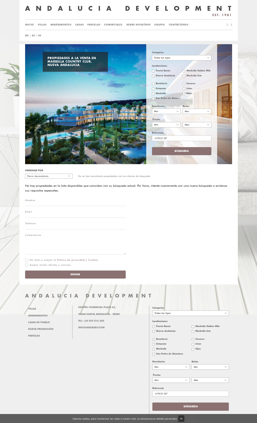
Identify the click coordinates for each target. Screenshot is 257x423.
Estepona (161, 88)
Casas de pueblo (39, 322)
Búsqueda (182, 151)
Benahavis (161, 83)
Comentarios (33, 235)
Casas (79, 25)
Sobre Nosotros (138, 25)
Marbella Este (194, 76)
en (27, 35)
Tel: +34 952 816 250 (91, 321)
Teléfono (30, 223)
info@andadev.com (91, 327)
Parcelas (93, 25)
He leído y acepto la (64, 259)
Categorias (158, 52)
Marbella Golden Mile (198, 71)
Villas (42, 25)
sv (39, 35)
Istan (189, 88)
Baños (186, 106)
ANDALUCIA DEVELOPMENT (89, 295)
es (33, 35)
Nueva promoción (40, 329)
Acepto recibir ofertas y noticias (50, 264)
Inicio (29, 25)
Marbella (161, 93)
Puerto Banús (163, 71)
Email (28, 211)
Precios (156, 119)
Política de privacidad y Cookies (77, 259)
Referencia (157, 133)
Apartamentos (60, 25)
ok (181, 418)
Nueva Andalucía (165, 76)
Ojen (189, 93)
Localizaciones (159, 66)
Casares (190, 83)
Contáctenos (178, 25)
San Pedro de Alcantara (168, 98)
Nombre (30, 200)
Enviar (75, 274)
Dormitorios (158, 106)
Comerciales (113, 25)
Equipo (159, 25)
